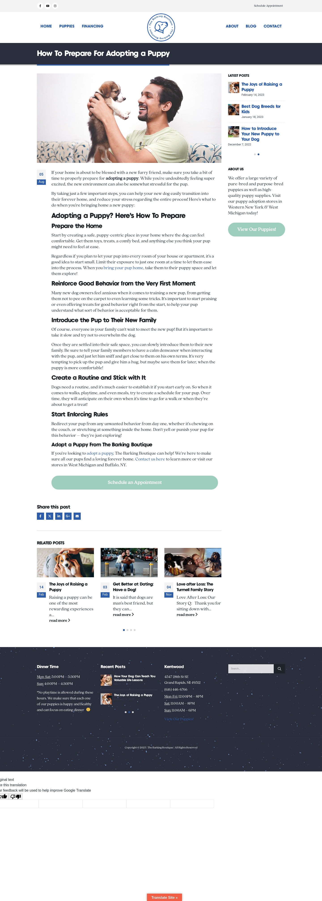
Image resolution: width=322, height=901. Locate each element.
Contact (273, 26)
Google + (68, 516)
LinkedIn (58, 516)
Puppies (66, 26)
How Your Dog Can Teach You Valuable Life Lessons (261, 150)
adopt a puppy (100, 453)
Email (77, 516)
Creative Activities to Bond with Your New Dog (262, 89)
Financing (92, 26)
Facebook (40, 516)
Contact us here (150, 459)
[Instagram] (55, 6)
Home (46, 26)
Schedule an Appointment (135, 482)
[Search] (279, 674)
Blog (251, 26)
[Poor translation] (16, 812)
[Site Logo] (161, 27)
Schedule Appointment (268, 6)
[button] (124, 636)
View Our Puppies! (256, 246)
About (232, 26)
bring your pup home (123, 268)
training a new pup (167, 293)
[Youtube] (47, 6)
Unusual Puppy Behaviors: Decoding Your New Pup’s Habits (131, 704)
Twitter (49, 516)
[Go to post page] (65, 562)
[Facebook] (40, 6)
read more (59, 626)
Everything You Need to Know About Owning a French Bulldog (70, 590)
